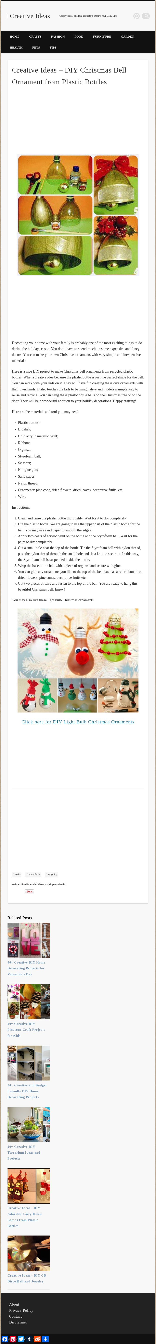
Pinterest (138, 16)
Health (16, 47)
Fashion (58, 36)
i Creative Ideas (28, 16)
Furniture (102, 36)
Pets (36, 47)
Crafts (35, 36)
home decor (34, 874)
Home (15, 36)
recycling (52, 874)
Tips (53, 47)
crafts (18, 874)
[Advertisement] (78, 119)
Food (79, 36)
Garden (127, 36)
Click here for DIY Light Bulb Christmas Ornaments (78, 721)
